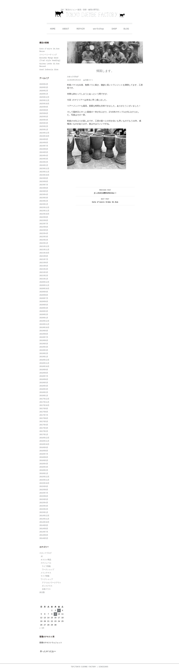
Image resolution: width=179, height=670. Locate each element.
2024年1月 (43, 165)
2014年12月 (44, 516)
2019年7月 (43, 337)
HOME (52, 29)
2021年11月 (44, 250)
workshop (98, 29)
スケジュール (46, 563)
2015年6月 (43, 496)
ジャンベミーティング (48, 55)
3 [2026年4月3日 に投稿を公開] (58, 610)
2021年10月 (44, 253)
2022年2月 (43, 240)
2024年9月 (43, 139)
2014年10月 (44, 522)
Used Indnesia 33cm (48, 70)
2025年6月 (43, 113)
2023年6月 (43, 188)
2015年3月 (43, 506)
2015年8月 (43, 490)
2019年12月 (44, 321)
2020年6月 (43, 302)
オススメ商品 (46, 560)
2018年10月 (44, 366)
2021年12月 (44, 246)
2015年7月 (43, 493)
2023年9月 (43, 178)
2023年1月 (43, 204)
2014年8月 (43, 529)
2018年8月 (43, 373)
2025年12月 (44, 97)
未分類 (42, 592)
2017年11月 (44, 402)
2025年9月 (43, 107)
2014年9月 (43, 525)
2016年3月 (43, 467)
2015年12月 (44, 477)
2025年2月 (43, 126)
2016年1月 (43, 473)
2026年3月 (43, 87)
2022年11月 (44, 211)
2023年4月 (43, 195)
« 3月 (41, 628)
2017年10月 (44, 405)
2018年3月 (43, 389)
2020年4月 (43, 308)
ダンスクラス (47, 586)
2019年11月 (44, 324)
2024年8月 (43, 143)
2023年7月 (43, 185)
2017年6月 (43, 418)
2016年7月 (43, 454)
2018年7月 (43, 376)
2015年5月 (43, 499)
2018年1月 (43, 396)
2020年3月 (43, 311)
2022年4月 (43, 233)
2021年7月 (43, 259)
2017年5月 (43, 422)
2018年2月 (43, 392)
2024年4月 (43, 156)
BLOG (126, 29)
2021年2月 (43, 276)
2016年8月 (43, 451)
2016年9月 (43, 448)
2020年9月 (43, 292)
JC (42, 556)
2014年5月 (43, 538)
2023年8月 (43, 182)
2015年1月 (43, 512)
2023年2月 (43, 201)
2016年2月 (43, 470)
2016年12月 (44, 438)
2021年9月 (43, 256)
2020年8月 (43, 295)
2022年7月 (43, 224)
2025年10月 (44, 104)
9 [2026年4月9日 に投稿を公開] (55, 614)
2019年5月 (43, 344)
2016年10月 (44, 444)
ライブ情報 (46, 566)
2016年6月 (43, 457)
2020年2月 (43, 315)
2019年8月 (43, 334)
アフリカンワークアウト (51, 583)
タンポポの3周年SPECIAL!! (105, 191)
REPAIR (81, 29)
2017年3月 (43, 428)
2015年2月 (43, 509)
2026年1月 (43, 94)
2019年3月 (43, 350)
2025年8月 (43, 110)
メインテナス (46, 573)
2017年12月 (44, 399)
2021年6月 (43, 263)
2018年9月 (43, 370)
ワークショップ (48, 570)
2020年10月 (44, 289)
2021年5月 (43, 266)
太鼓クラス (46, 589)
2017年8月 (43, 412)
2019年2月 (43, 353)
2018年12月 (44, 360)
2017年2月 (43, 431)
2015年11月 (44, 480)
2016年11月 (44, 441)
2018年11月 (44, 363)
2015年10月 (44, 483)
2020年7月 (43, 298)
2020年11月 (44, 285)
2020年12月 (44, 282)
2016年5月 (43, 461)
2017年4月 (43, 425)
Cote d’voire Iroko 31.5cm (105, 200)
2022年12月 (44, 207)
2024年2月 (43, 162)
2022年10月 (44, 214)
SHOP (114, 29)
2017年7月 (43, 415)
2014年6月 (43, 535)
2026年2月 (43, 91)
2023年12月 (44, 169)
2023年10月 (44, 175)
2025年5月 (43, 117)
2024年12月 (44, 133)
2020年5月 (43, 305)
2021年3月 (43, 272)
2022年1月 (43, 243)
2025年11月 (44, 100)
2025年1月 (43, 130)
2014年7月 (43, 532)
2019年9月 (43, 331)
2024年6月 (43, 149)
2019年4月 (43, 347)
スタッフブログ (72, 77)
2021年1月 (43, 279)
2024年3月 (43, 159)
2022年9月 (43, 217)
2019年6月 (43, 340)
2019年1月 (43, 357)
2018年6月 (43, 379)
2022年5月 (43, 230)
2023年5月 (43, 191)
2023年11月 (44, 172)
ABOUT (65, 29)
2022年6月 (43, 227)
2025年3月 (43, 123)
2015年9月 (43, 486)
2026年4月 (43, 84)
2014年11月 (44, 519)
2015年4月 (43, 503)
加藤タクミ (89, 80)
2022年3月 (43, 237)
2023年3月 (43, 198)
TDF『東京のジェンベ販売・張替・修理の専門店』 (80, 10)
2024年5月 (43, 152)
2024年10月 (44, 136)
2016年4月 (43, 464)
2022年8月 (43, 220)
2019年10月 (44, 328)
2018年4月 (43, 386)
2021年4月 (43, 269)
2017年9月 (43, 409)
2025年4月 (43, 120)
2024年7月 (43, 146)
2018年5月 (43, 383)
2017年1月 (43, 435)
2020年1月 (43, 318)
